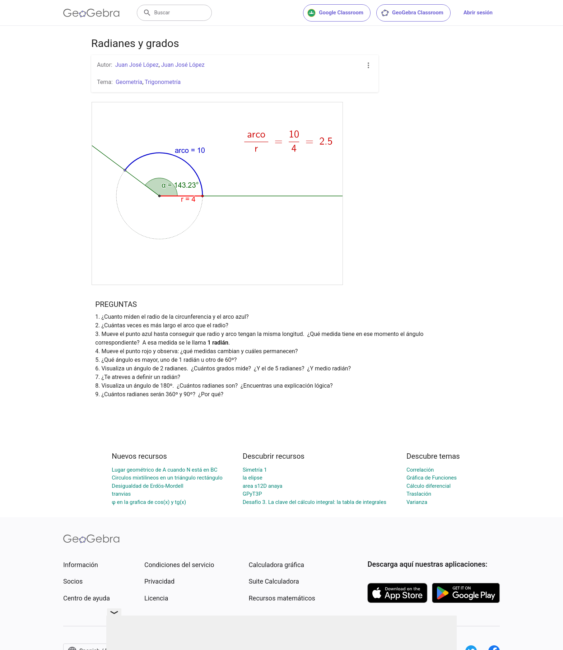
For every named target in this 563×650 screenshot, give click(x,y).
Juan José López (137, 64)
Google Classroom (335, 13)
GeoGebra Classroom (412, 13)
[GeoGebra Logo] (91, 13)
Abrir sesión (478, 12)
